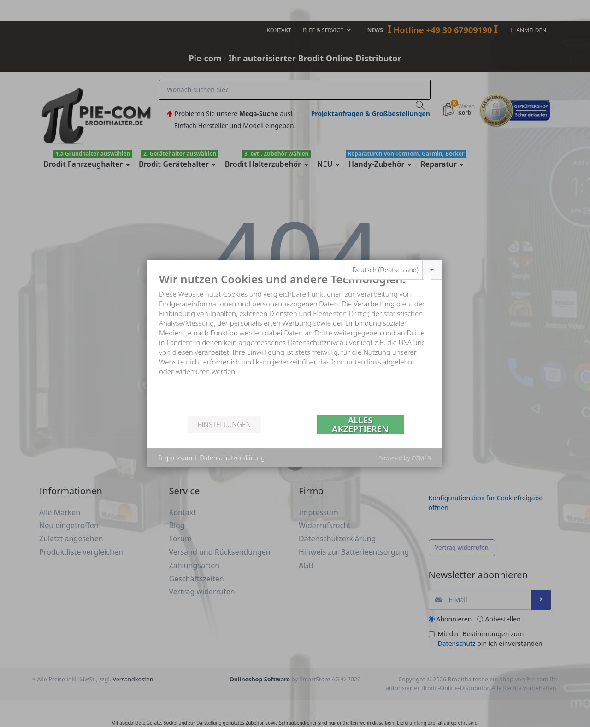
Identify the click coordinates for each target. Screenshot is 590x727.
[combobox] (394, 270)
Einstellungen (224, 424)
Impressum (175, 457)
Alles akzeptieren (360, 424)
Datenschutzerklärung (232, 457)
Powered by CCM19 (404, 458)
